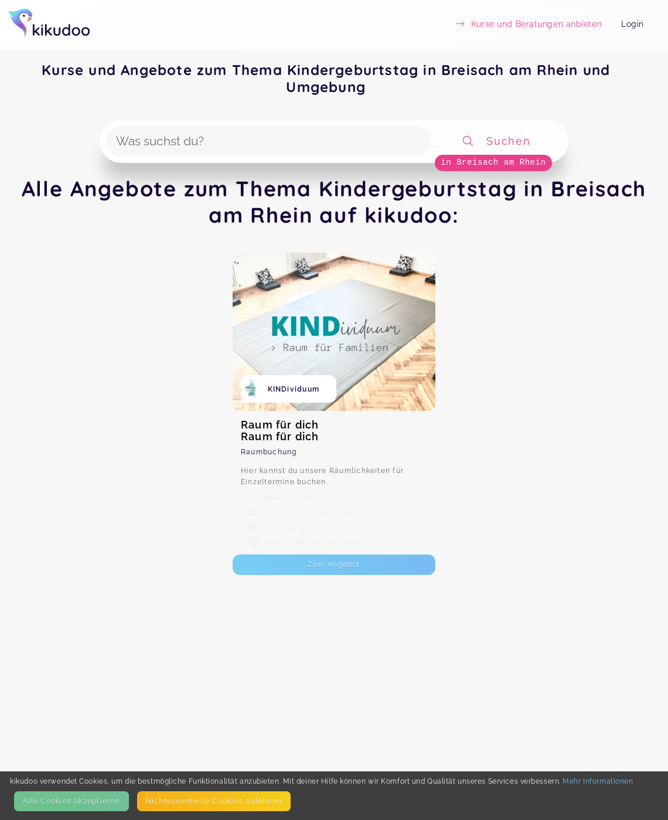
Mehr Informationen (598, 781)
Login (632, 24)
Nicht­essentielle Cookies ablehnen (214, 801)
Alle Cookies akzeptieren (71, 801)
